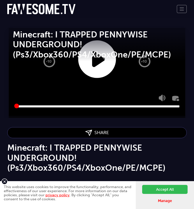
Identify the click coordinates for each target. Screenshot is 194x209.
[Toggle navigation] (182, 9)
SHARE (97, 133)
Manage (165, 201)
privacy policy (57, 195)
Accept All (165, 189)
